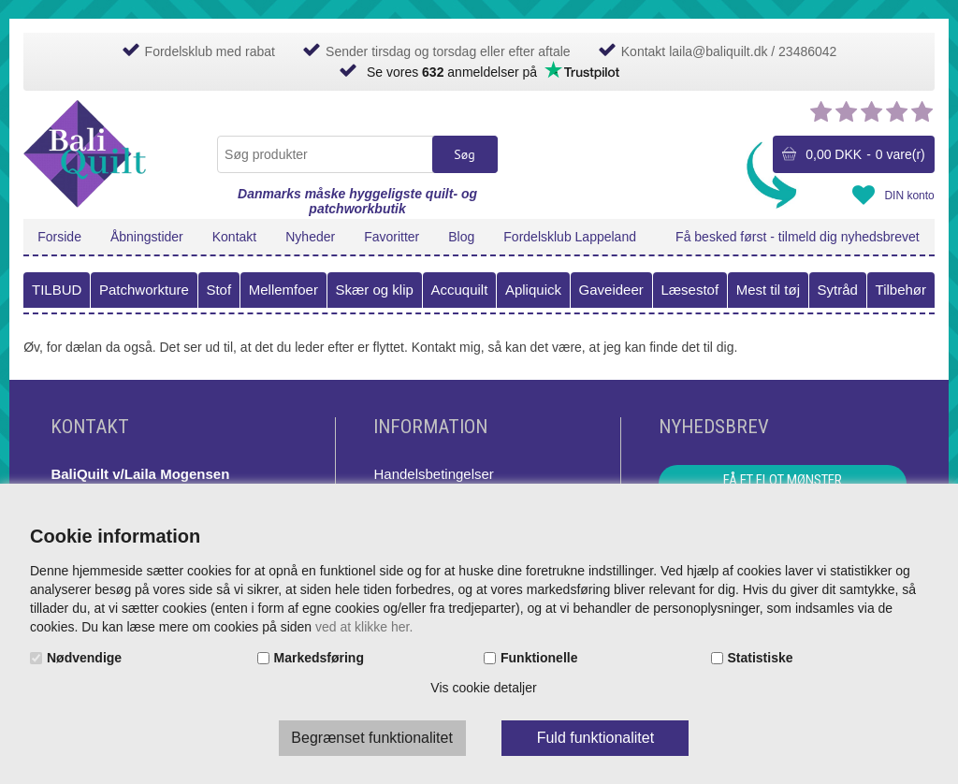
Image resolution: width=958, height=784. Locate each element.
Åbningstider (146, 236)
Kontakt (234, 236)
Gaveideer (611, 290)
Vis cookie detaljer (483, 687)
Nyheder (310, 236)
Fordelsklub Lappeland (569, 236)
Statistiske (760, 657)
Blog (461, 236)
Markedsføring (319, 657)
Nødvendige (84, 657)
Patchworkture (144, 290)
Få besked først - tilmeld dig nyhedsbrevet (797, 236)
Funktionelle (539, 657)
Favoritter (391, 236)
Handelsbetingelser (433, 474)
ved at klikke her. (364, 626)
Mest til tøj (768, 290)
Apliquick (533, 290)
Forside (59, 236)
